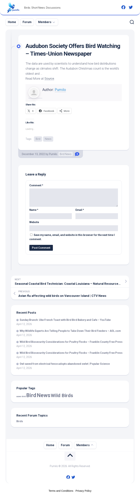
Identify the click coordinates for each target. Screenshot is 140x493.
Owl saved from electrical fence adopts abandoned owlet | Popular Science (65, 363)
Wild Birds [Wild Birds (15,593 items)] (62, 395)
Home (12, 22)
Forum (27, 22)
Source (49, 78)
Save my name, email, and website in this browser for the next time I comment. (72, 237)
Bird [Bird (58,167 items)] (31, 395)
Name (33, 209)
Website (34, 222)
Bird (38, 138)
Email (79, 209)
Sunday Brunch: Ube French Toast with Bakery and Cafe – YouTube (65, 319)
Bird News (65, 154)
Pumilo (60, 89)
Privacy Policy (83, 490)
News (48, 138)
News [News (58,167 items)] (43, 395)
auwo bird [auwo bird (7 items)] (21, 396)
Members (44, 22)
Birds (19, 421)
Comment (36, 185)
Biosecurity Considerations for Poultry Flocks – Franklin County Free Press (71, 341)
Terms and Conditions (61, 490)
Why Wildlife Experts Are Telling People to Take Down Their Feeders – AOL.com (70, 330)
